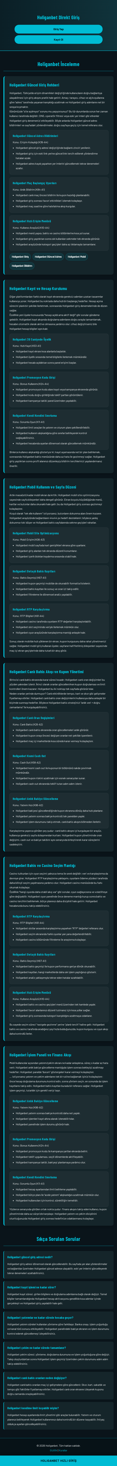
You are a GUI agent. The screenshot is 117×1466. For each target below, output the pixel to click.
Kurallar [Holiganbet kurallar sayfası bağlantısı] (63, 1450)
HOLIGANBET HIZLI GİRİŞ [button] (59, 1460)
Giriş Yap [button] (58, 29)
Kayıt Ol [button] (58, 39)
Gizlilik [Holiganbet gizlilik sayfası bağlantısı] (53, 1450)
